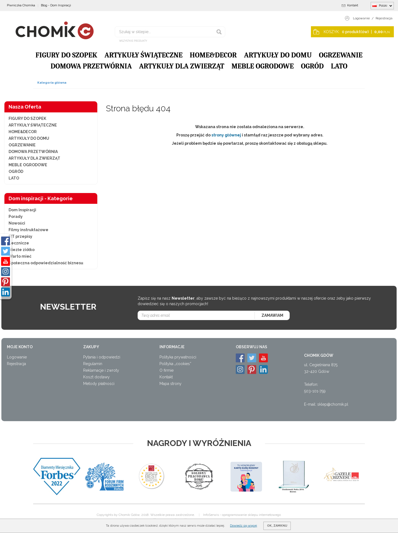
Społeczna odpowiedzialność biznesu (46, 263)
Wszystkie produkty (133, 40)
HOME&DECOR (213, 55)
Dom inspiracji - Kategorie (41, 198)
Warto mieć (20, 256)
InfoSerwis (211, 515)
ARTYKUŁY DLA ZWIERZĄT (181, 66)
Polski (382, 5)
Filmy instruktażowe (28, 230)
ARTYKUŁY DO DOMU (278, 55)
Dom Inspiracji (22, 210)
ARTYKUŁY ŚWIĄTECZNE (143, 55)
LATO (339, 66)
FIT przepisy (20, 236)
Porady (16, 216)
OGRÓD (312, 66)
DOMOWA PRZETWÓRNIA (91, 66)
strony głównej (226, 135)
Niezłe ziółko (22, 249)
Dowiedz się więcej (243, 525)
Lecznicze (19, 243)
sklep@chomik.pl (332, 404)
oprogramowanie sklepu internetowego (251, 515)
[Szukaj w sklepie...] (170, 31)
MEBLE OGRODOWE (263, 66)
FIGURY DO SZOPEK (66, 55)
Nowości (17, 223)
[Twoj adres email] (196, 315)
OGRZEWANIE (341, 55)
